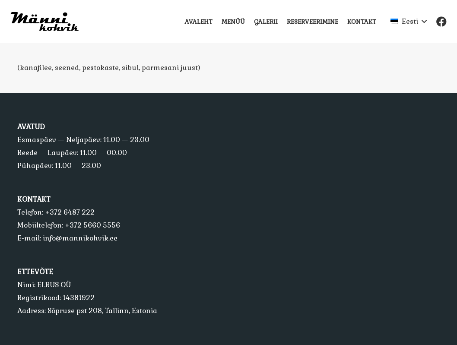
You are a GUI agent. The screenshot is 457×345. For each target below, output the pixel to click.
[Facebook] (441, 21)
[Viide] (48, 21)
